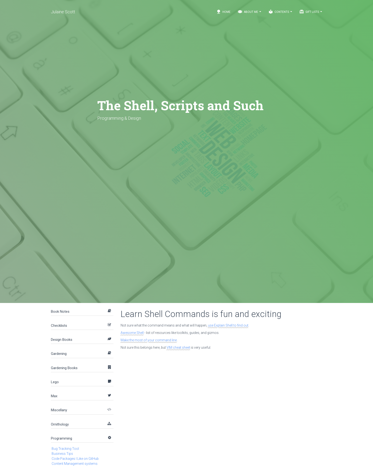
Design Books (61, 339)
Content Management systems (75, 464)
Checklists (59, 325)
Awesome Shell (132, 333)
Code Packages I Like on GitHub (75, 459)
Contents (280, 11)
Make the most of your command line (149, 340)
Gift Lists (310, 11)
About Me (249, 11)
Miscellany (59, 410)
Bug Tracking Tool (65, 449)
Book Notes (60, 311)
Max (54, 396)
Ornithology (60, 424)
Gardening (59, 354)
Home (223, 11)
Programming (61, 438)
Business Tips (62, 454)
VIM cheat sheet (178, 347)
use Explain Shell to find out (228, 325)
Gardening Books (64, 368)
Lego (55, 382)
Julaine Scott (63, 11)
